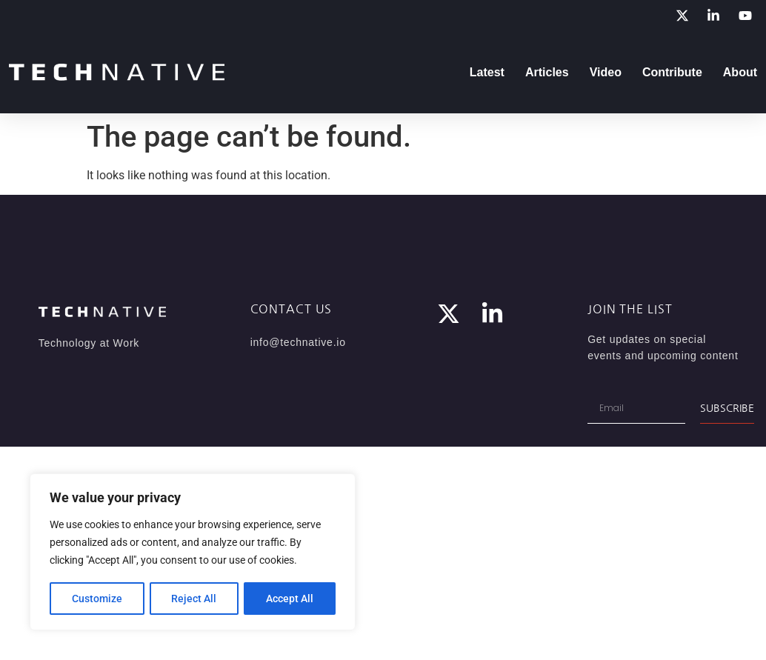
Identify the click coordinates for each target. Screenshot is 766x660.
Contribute (672, 72)
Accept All (290, 598)
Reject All (194, 598)
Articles (547, 72)
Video (606, 72)
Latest (487, 72)
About (740, 72)
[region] (193, 552)
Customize (97, 598)
